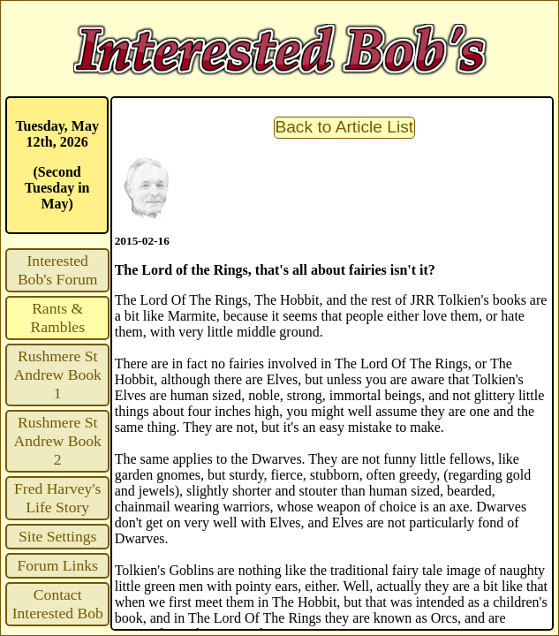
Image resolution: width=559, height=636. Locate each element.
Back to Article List (344, 126)
